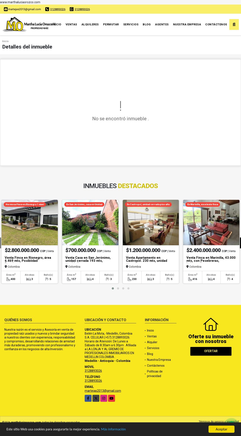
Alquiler (152, 342)
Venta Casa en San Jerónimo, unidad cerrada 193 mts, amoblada (88, 261)
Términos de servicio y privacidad (219, 421)
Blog (147, 24)
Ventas (71, 24)
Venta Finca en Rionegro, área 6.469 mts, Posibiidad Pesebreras (28, 261)
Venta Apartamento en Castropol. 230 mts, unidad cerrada (146, 261)
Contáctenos (216, 24)
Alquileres (90, 24)
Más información (115, 429)
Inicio (56, 24)
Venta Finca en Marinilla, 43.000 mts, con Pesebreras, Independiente (211, 261)
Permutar (111, 24)
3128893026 (57, 9)
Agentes (162, 24)
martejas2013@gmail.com (103, 390)
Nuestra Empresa (187, 24)
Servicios (131, 24)
